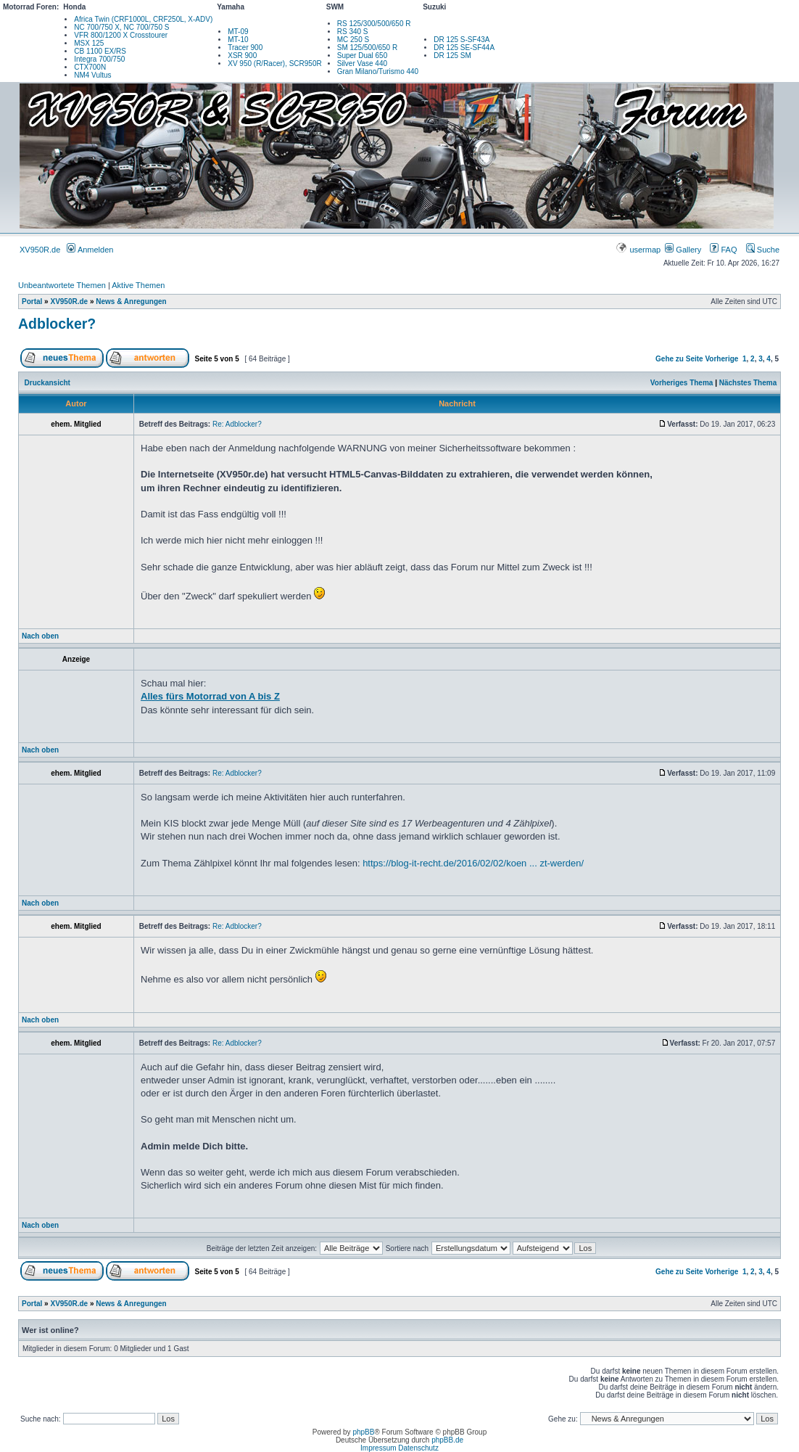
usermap (639, 249)
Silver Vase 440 (362, 63)
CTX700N (90, 67)
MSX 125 (89, 43)
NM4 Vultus (92, 75)
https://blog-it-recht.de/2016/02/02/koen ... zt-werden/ (473, 863)
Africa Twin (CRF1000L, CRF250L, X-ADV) (143, 19)
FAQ (723, 249)
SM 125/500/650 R (367, 48)
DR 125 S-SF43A (461, 40)
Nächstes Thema (748, 383)
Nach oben (40, 636)
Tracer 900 (245, 48)
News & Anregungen (131, 301)
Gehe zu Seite (679, 359)
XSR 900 (242, 56)
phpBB (363, 1432)
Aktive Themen (138, 285)
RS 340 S (352, 32)
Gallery (683, 249)
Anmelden (90, 249)
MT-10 (238, 40)
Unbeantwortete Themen (62, 285)
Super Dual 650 (362, 56)
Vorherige (721, 359)
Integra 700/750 (99, 59)
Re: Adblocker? (237, 424)
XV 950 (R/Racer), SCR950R (275, 63)
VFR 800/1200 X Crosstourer (120, 35)
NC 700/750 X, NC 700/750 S (121, 27)
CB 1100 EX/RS (100, 51)
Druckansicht (47, 383)
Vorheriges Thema (681, 383)
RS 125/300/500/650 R (374, 24)
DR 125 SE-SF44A (464, 48)
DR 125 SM (452, 56)
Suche (762, 249)
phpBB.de (447, 1440)
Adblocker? (57, 324)
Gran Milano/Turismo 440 (377, 71)
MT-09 (238, 32)
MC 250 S (353, 40)
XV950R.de (40, 249)
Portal (32, 301)
